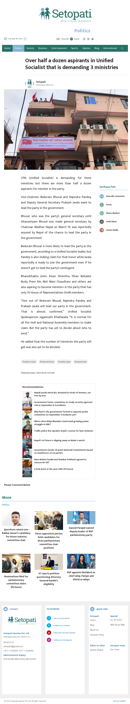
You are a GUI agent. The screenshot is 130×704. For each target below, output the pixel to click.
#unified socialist (29, 361)
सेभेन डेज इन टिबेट (117, 625)
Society (30, 48)
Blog (97, 48)
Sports (74, 48)
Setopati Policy (97, 635)
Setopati (41, 82)
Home (93, 620)
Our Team (114, 649)
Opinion (86, 48)
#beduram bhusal (47, 361)
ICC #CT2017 (116, 620)
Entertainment (59, 48)
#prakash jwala (80, 361)
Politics (18, 48)
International (110, 48)
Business (42, 48)
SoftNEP (122, 701)
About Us (94, 630)
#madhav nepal (64, 361)
